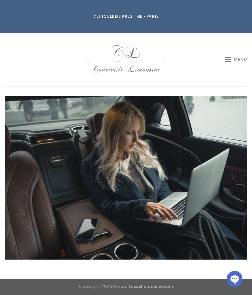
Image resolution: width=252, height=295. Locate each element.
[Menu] (235, 59)
